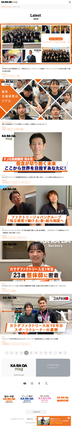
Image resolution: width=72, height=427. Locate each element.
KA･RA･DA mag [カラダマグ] (9, 2)
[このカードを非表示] (68, 418)
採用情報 (35, 412)
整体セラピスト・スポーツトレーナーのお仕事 (59, 421)
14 (60, 353)
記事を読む (36, 51)
